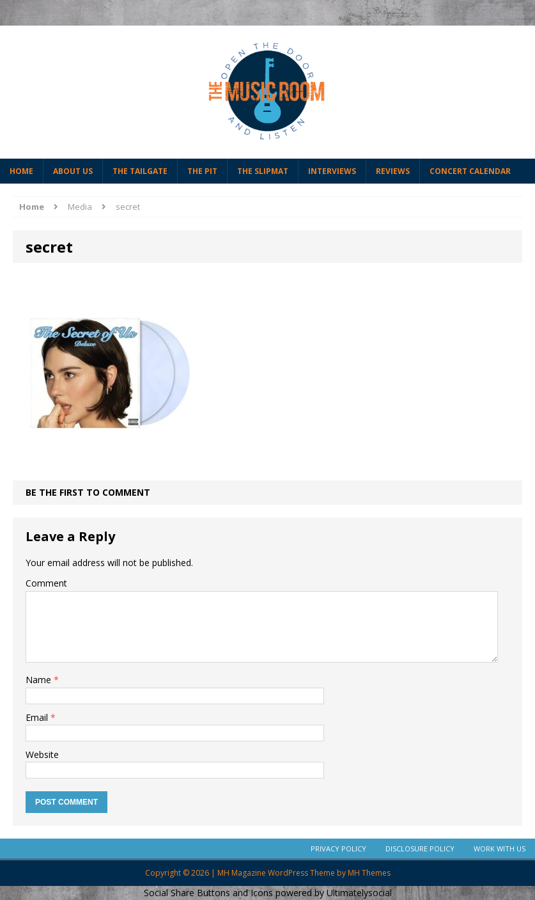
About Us (73, 171)
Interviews (332, 171)
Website (42, 754)
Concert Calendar (470, 171)
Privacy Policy (338, 848)
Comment (46, 583)
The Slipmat (262, 171)
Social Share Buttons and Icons (208, 893)
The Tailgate (139, 171)
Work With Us (499, 848)
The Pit (202, 171)
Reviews (393, 171)
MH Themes (369, 872)
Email (38, 717)
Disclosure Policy (419, 848)
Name (40, 680)
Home (21, 171)
